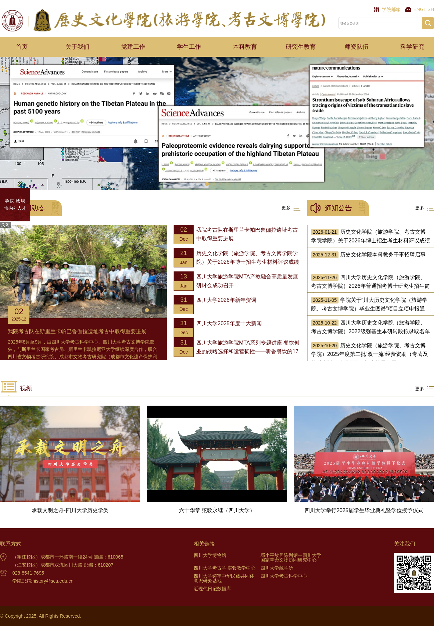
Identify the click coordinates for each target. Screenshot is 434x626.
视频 (26, 388)
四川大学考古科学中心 (283, 576)
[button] (207, 184)
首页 (22, 46)
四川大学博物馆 (210, 555)
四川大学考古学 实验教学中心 (225, 568)
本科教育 (245, 46)
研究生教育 (301, 46)
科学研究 (412, 46)
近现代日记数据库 (212, 588)
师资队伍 (357, 46)
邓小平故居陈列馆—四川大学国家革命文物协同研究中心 (290, 557)
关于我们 (77, 46)
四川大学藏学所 (276, 568)
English (424, 9)
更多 (290, 208)
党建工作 (133, 46)
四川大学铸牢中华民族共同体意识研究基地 (224, 578)
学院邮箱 (391, 9)
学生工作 (189, 46)
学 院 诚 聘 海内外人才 (15, 204)
